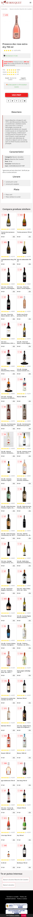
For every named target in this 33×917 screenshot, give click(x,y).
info (14, 236)
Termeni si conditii (13, 897)
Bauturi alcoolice (8, 885)
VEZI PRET (16, 95)
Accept (23, 915)
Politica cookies (22, 899)
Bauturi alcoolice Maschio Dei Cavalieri (21, 9)
